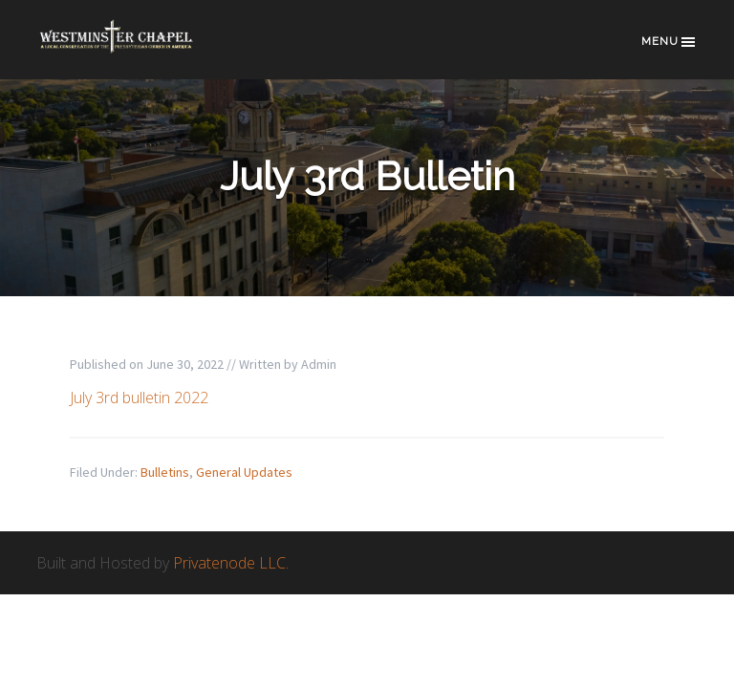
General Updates (244, 472)
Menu (669, 42)
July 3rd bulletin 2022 (139, 397)
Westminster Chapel (131, 49)
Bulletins (164, 472)
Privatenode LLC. (231, 562)
